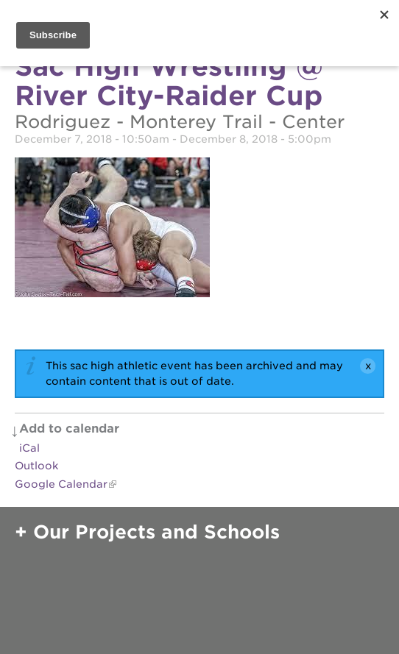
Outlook (36, 466)
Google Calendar (61, 484)
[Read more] (199, 229)
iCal (29, 448)
